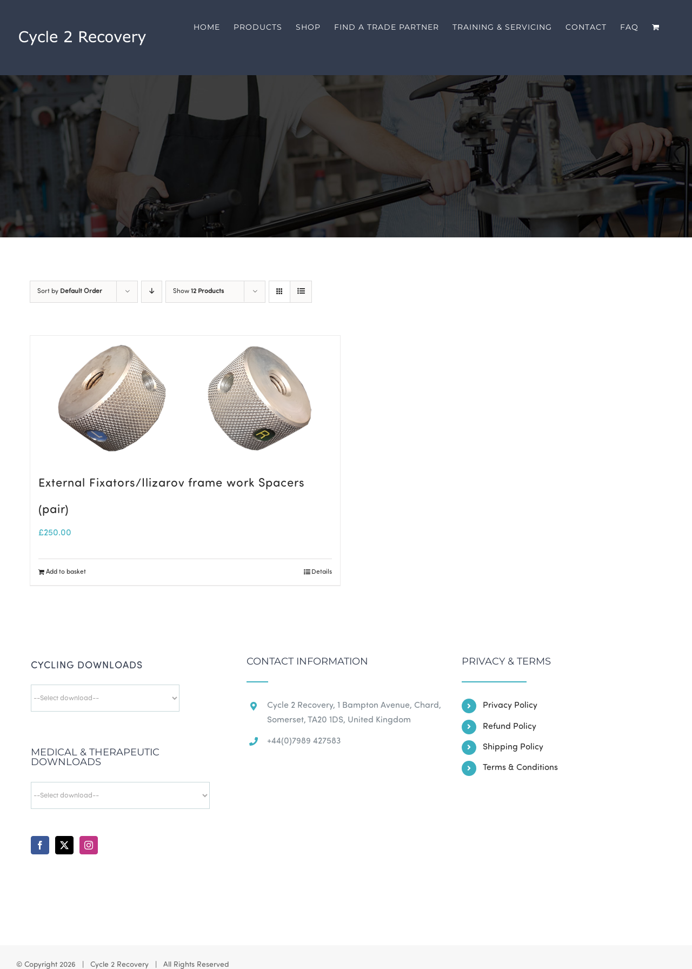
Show (198, 291)
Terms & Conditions (520, 768)
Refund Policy (509, 726)
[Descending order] (151, 292)
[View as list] (300, 291)
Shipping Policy (513, 747)
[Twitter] (64, 845)
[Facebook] (40, 845)
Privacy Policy (510, 705)
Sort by (69, 291)
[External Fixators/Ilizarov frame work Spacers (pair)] (185, 398)
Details (321, 572)
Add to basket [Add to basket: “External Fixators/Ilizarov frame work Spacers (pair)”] (66, 572)
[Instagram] (88, 845)
